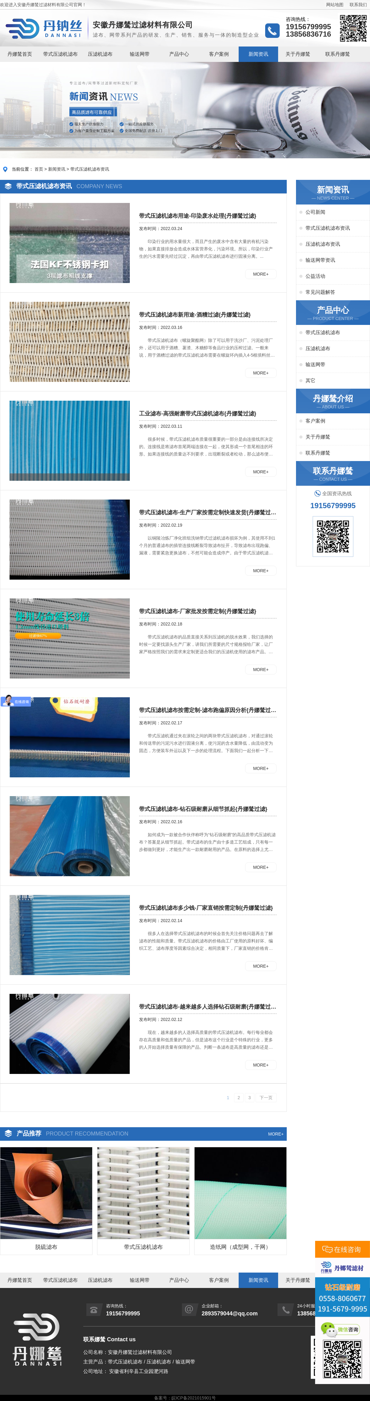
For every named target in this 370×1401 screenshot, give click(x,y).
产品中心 (179, 54)
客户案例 (219, 54)
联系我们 (358, 4)
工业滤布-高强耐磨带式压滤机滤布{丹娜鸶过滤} (197, 414)
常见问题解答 (320, 292)
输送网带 (140, 54)
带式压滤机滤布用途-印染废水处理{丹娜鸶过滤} (197, 216)
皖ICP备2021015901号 (193, 1397)
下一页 (266, 1097)
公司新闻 (315, 212)
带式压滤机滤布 (60, 54)
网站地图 (334, 4)
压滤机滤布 (100, 54)
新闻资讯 (258, 54)
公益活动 (315, 276)
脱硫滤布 (46, 1247)
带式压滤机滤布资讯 (89, 169)
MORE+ (261, 274)
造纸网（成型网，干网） (240, 1247)
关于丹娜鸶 (298, 54)
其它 (310, 380)
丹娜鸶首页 (19, 54)
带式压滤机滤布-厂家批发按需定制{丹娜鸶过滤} (197, 611)
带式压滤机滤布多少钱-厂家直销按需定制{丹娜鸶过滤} (206, 908)
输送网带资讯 (320, 260)
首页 (39, 169)
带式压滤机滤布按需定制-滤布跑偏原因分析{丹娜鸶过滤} (205, 710)
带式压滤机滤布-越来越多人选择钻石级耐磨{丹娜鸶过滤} (205, 1007)
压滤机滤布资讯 (323, 244)
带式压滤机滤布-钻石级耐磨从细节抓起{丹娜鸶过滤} (203, 809)
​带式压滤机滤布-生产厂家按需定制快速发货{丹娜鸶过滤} (205, 512)
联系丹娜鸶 (337, 54)
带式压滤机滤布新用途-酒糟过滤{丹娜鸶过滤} (195, 315)
